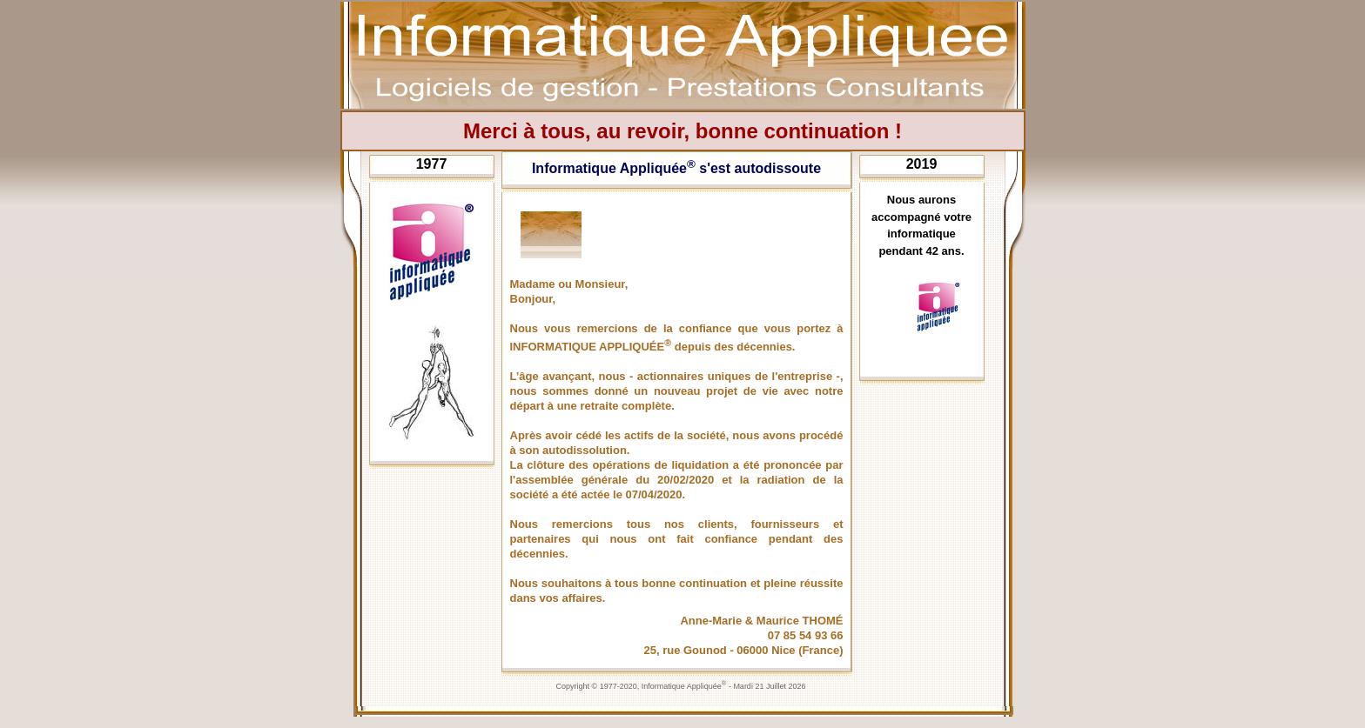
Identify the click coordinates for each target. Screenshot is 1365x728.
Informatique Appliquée (684, 686)
